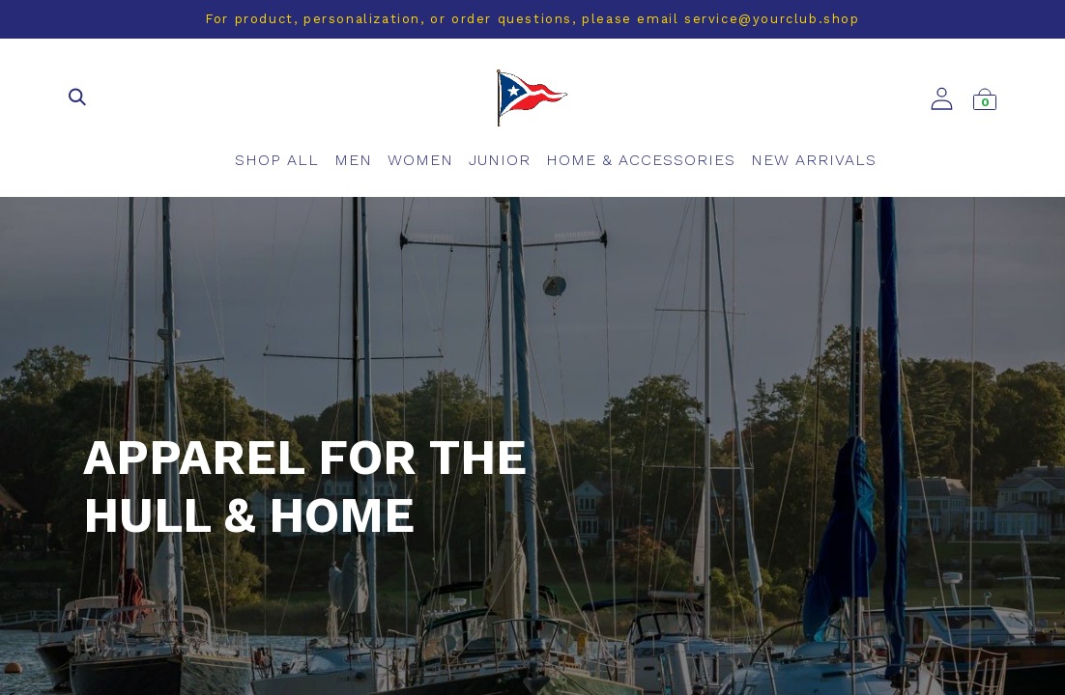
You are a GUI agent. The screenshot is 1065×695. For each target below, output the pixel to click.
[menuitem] (277, 160)
